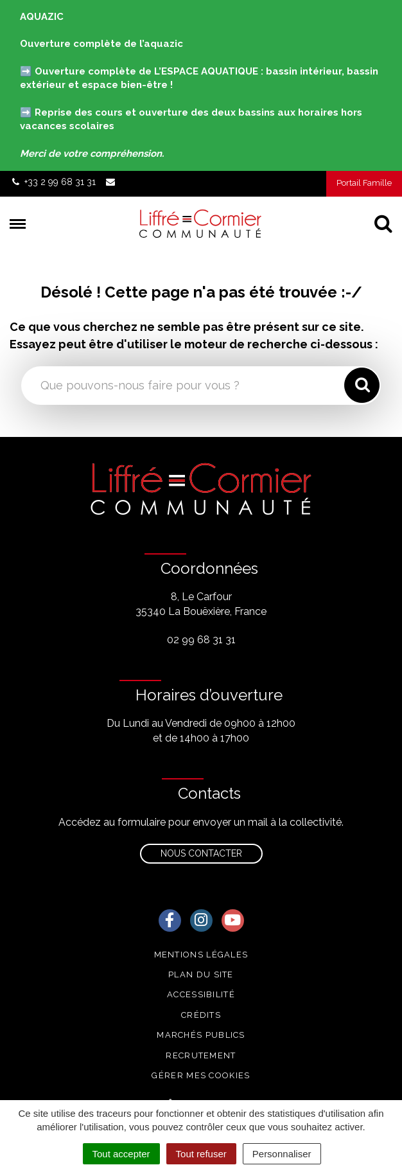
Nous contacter (201, 853)
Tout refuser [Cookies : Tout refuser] (201, 1153)
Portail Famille (364, 183)
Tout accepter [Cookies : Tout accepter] (121, 1153)
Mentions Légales (201, 954)
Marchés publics (201, 1035)
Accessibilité (201, 994)
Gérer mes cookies (201, 1075)
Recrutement (201, 1055)
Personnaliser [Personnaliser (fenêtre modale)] (281, 1153)
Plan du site (201, 974)
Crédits (201, 1015)
